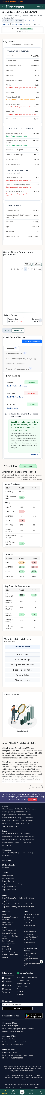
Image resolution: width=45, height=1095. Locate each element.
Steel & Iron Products (32, 21)
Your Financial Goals (9, 930)
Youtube (6, 985)
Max (39, 269)
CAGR (29, 853)
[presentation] (40, 320)
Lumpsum (13, 853)
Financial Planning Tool (31, 914)
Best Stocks (19, 809)
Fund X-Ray (28, 920)
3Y (28, 269)
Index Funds (6, 845)
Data (7, 330)
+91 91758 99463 (16, 1058)
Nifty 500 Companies (25, 818)
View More (35, 455)
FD (8, 853)
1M (14, 269)
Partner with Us (22, 986)
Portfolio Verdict (29, 926)
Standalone (16, 44)
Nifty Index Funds (8, 842)
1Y (25, 269)
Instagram (7, 989)
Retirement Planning (9, 933)
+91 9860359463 (23, 980)
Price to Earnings (22, 659)
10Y (35, 269)
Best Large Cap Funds (26, 839)
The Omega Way (29, 934)
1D (11, 269)
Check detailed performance (18, 386)
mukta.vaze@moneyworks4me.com (19, 1042)
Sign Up (40, 7)
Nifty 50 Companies (9, 818)
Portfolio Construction (10, 955)
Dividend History (22, 680)
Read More (36, 787)
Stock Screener (7, 809)
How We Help (7, 949)
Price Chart (22, 654)
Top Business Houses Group (12, 884)
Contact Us (20, 995)
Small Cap (5, 24)
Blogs (4, 914)
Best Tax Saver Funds (23, 842)
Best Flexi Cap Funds (9, 839)
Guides (4, 927)
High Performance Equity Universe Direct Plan (18, 904)
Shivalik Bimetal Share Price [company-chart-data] (22, 24)
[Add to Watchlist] (35, 24)
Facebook (7, 982)
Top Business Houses (22, 812)
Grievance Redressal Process (23, 1088)
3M (18, 269)
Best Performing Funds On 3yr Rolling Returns (18, 898)
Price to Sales (22, 675)
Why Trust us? (29, 940)
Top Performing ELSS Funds (12, 901)
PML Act (8, 1088)
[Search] (22, 1092)
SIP (3, 853)
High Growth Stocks (9, 815)
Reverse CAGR (7, 856)
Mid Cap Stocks (7, 823)
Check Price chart (14, 408)
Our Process (21, 989)
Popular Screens (30, 809)
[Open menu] (2, 6)
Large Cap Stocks (21, 823)
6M (22, 269)
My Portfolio (28, 923)
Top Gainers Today (24, 815)
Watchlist (5, 868)
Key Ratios (37, 264)
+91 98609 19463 (16, 1045)
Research (18, 330)
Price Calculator (22, 646)
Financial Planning (8, 952)
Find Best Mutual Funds (10, 834)
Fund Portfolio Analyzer (10, 837)
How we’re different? (31, 937)
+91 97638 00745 (16, 1031)
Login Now (32, 799)
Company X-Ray (29, 917)
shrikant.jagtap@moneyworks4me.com (20, 1029)
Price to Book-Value (22, 670)
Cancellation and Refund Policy (28, 1084)
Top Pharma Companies (10, 826)
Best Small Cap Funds (27, 837)
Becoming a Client (30, 931)
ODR (36, 1088)
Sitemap (5, 958)
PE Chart (28, 264)
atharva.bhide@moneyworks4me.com (20, 1055)
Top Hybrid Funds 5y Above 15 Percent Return (18, 907)
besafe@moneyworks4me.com (28, 977)
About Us (20, 992)
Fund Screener (25, 834)
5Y (32, 269)
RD (20, 853)
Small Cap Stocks (27, 820)
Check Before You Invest (31, 341)
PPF (24, 853)
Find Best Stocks (8, 878)
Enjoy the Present (8, 941)
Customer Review (30, 943)
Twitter (6, 992)
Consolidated (28, 44)
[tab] (11, 348)
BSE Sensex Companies (10, 820)
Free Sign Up (17, 1008)
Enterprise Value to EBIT (22, 665)
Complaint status (10, 1084)
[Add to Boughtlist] (39, 24)
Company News (7, 812)
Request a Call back (23, 983)
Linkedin (6, 978)
